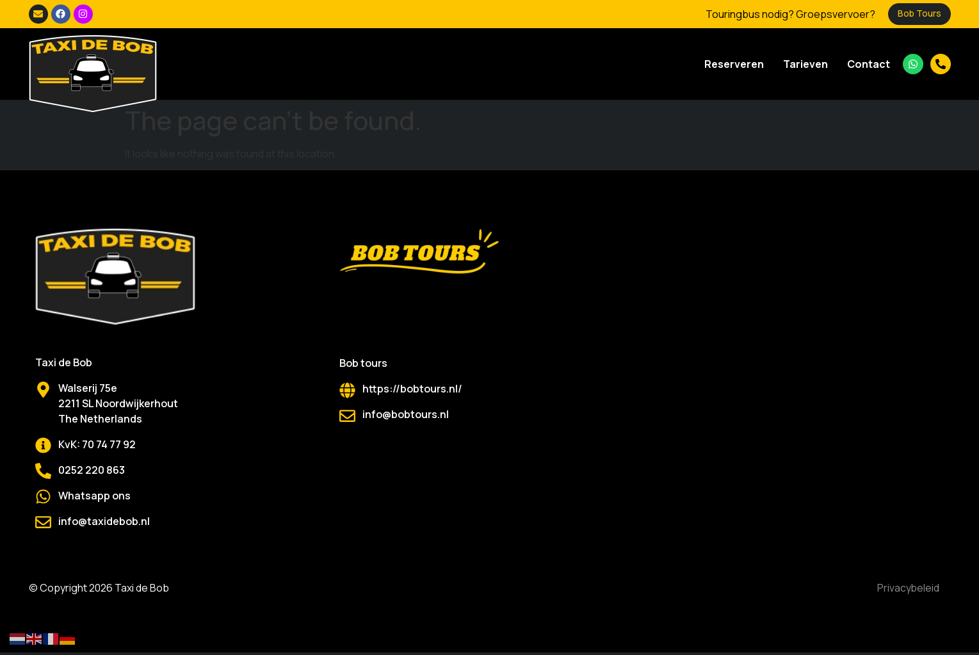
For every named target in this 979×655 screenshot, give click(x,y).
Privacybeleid (906, 589)
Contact (868, 64)
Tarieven (805, 64)
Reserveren (734, 64)
